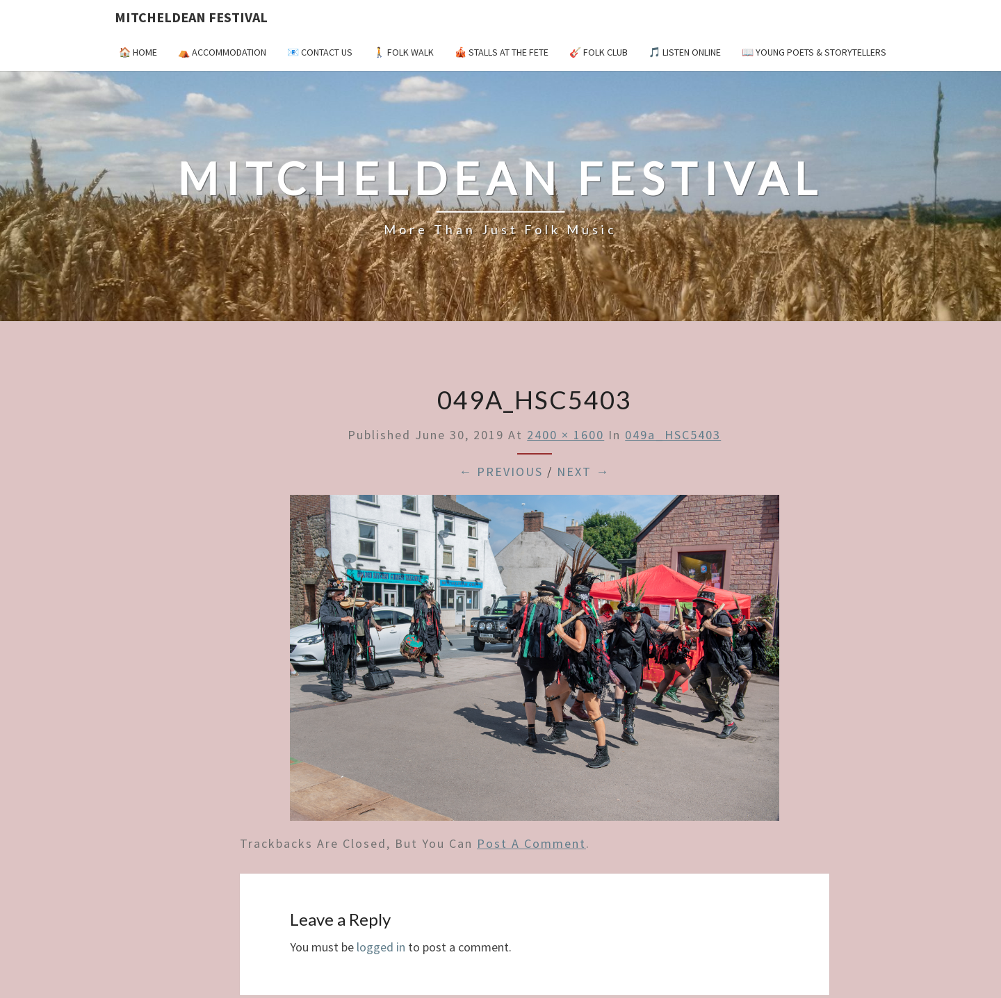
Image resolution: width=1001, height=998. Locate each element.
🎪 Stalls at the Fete (501, 52)
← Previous (501, 472)
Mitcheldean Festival (191, 17)
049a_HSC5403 (673, 435)
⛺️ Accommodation (222, 52)
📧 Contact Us (319, 52)
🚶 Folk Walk (403, 52)
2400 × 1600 (565, 435)
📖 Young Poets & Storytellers (814, 52)
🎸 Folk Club (598, 52)
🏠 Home (138, 52)
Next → (583, 472)
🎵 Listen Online (685, 52)
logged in (381, 947)
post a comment (531, 843)
